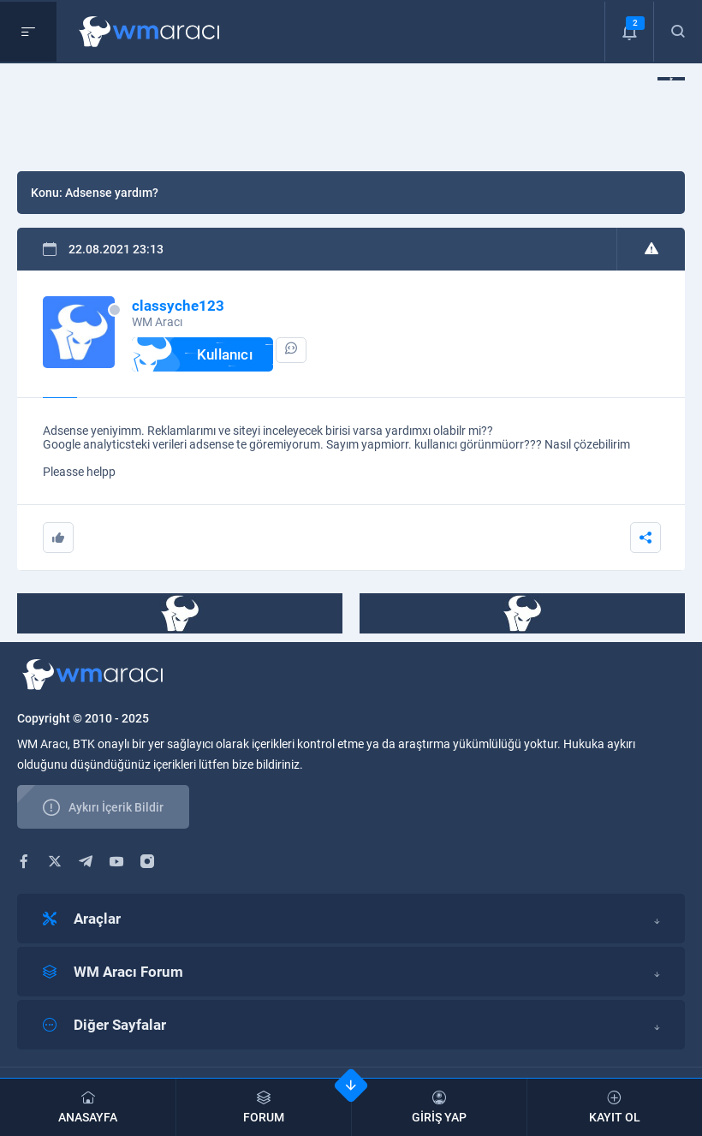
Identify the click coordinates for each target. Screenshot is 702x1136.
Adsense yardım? (111, 192)
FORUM (263, 1107)
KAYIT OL (614, 1107)
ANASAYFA (88, 1107)
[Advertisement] (328, 115)
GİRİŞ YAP (439, 1107)
